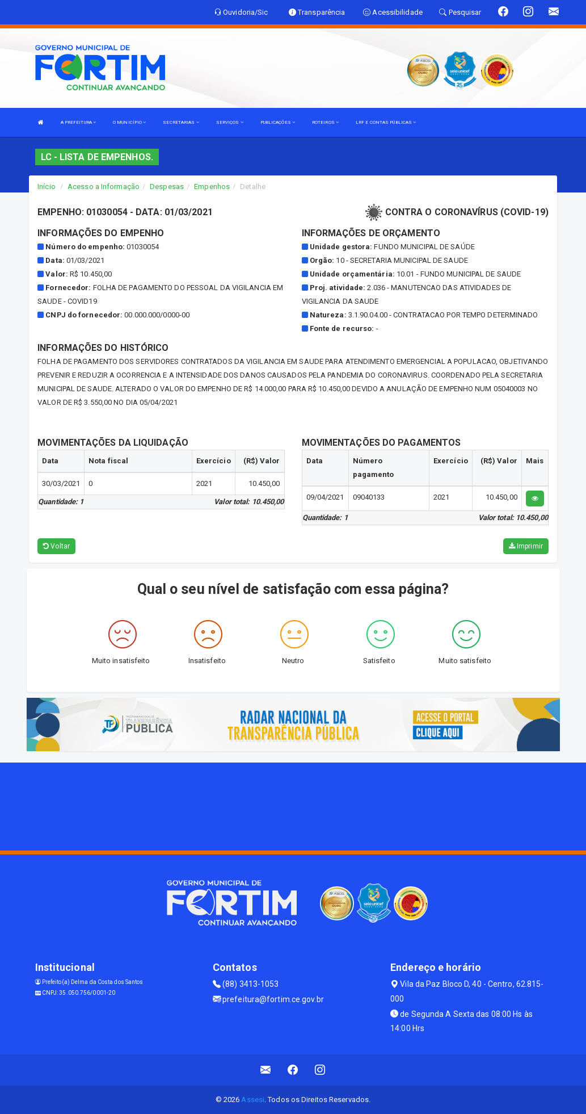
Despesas (167, 186)
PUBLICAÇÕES (277, 122)
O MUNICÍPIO (129, 122)
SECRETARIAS (181, 122)
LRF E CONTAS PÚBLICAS (386, 122)
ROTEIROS (325, 122)
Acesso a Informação (104, 186)
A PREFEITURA (78, 122)
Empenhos (212, 186)
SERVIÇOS (229, 122)
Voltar (56, 546)
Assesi (252, 1099)
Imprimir (526, 546)
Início (46, 186)
